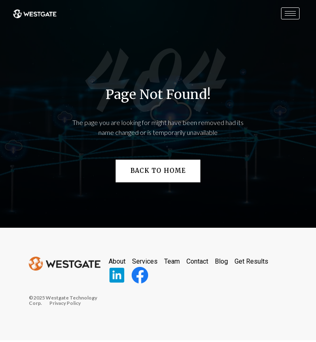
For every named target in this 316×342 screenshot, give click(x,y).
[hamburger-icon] (290, 13)
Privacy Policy (65, 304)
